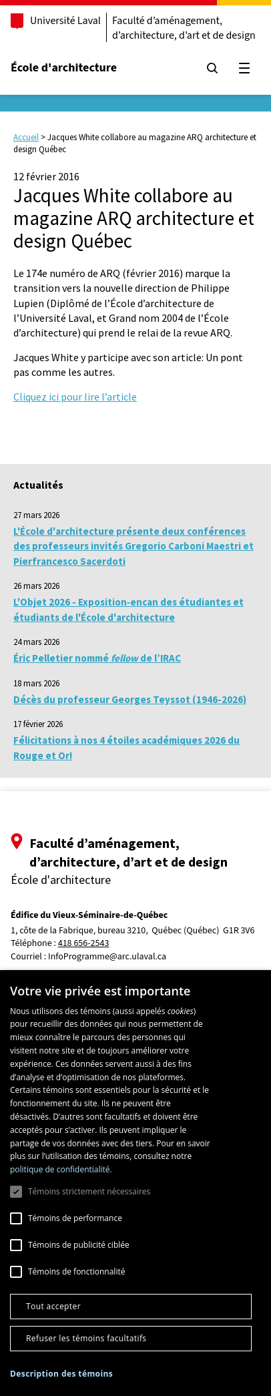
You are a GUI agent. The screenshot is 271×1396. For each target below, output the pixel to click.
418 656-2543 (83, 943)
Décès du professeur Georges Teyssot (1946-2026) (129, 699)
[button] (61, 1374)
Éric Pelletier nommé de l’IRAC (97, 658)
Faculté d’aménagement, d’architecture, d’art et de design (184, 28)
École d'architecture (64, 67)
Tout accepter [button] (53, 1306)
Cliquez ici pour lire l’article (75, 396)
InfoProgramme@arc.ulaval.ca (107, 956)
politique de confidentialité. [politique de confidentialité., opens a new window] (61, 1169)
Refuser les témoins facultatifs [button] (86, 1338)
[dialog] (135, 1183)
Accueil (26, 137)
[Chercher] (212, 68)
